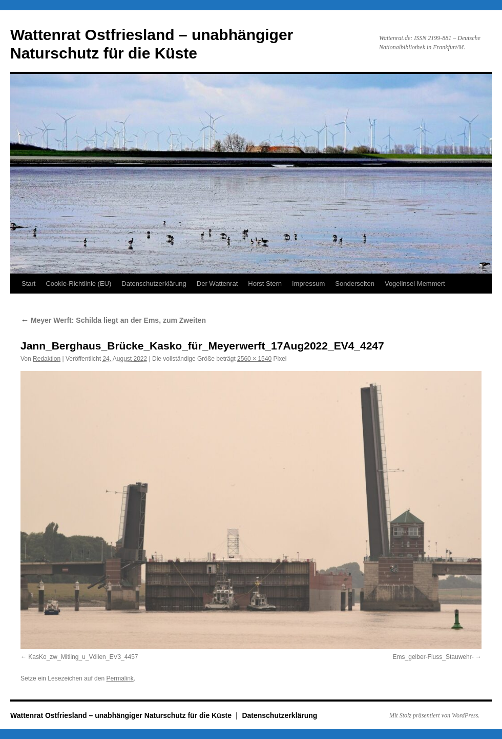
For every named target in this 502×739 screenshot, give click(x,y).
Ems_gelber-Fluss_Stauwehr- (433, 656)
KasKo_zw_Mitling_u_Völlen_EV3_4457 (83, 656)
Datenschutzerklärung (153, 283)
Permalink (119, 678)
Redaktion (46, 358)
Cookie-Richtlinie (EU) (78, 283)
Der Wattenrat (217, 283)
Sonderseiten (354, 283)
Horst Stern (265, 283)
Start (28, 283)
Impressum (308, 283)
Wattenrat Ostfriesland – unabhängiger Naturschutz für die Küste (122, 715)
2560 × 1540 (254, 358)
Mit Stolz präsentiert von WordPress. (434, 715)
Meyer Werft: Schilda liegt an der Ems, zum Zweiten (113, 320)
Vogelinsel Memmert (415, 283)
